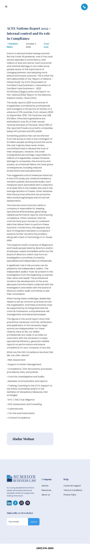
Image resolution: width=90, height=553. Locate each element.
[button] (6, 7)
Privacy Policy (70, 494)
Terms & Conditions (73, 490)
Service (45, 485)
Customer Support (72, 485)
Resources (46, 490)
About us (46, 494)
